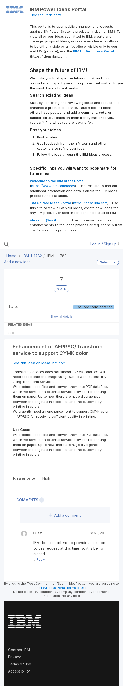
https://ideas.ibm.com (90, 203)
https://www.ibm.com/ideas (53, 186)
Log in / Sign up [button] (104, 244)
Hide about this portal (46, 15)
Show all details (61, 316)
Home (10, 256)
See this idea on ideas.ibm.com (39, 363)
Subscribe (108, 262)
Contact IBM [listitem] (19, 650)
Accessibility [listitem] (19, 671)
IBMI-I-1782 (32, 256)
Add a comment (65, 515)
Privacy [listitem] (14, 657)
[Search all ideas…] (37, 244)
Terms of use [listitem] (19, 664)
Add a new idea (17, 262)
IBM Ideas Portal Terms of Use (64, 588)
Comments (30, 500)
